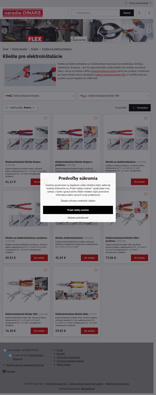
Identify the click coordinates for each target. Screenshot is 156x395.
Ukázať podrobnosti (78, 217)
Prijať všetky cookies (78, 209)
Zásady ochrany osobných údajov (78, 200)
